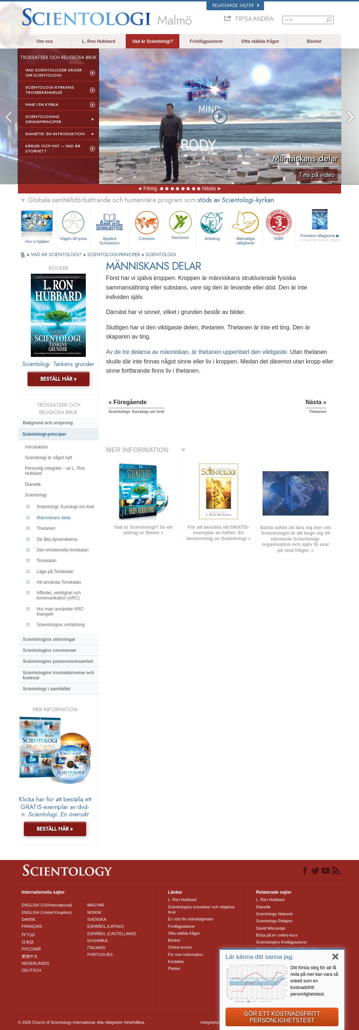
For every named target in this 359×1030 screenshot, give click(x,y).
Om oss (45, 41)
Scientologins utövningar (49, 639)
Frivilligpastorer (206, 41)
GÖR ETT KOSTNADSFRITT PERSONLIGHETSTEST (282, 1017)
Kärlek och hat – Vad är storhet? (52, 148)
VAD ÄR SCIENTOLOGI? (57, 254)
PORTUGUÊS (100, 954)
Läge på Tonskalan (55, 571)
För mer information (185, 954)
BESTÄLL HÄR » (58, 379)
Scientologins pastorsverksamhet (58, 661)
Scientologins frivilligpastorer (281, 942)
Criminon (147, 225)
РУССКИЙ (31, 949)
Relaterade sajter (235, 5)
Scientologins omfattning (61, 624)
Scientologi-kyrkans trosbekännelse (49, 89)
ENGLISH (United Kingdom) (47, 912)
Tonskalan (46, 560)
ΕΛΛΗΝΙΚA (97, 940)
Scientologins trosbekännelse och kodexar (58, 675)
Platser (174, 968)
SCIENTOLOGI (161, 254)
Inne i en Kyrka (41, 104)
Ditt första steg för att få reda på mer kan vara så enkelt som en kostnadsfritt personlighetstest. (314, 981)
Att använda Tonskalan (59, 582)
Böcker (314, 41)
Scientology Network (274, 914)
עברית (28, 934)
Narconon (180, 224)
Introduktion (36, 447)
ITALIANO (96, 947)
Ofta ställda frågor (260, 41)
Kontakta (176, 961)
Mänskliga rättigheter (245, 226)
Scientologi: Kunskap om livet (65, 506)
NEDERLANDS (35, 963)
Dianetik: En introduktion (55, 134)
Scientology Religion (274, 921)
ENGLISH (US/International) (47, 905)
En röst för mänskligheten (191, 919)
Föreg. (150, 188)
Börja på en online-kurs (276, 935)
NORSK (94, 912)
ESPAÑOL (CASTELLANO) (111, 933)
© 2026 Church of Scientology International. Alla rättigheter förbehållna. (81, 1022)
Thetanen (46, 528)
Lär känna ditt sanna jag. (260, 956)
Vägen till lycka (73, 225)
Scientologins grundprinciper (43, 119)
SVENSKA (96, 919)
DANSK (29, 919)
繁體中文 (30, 956)
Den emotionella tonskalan (62, 550)
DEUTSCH (31, 970)
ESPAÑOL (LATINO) (105, 926)
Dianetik (33, 484)
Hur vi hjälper (37, 241)
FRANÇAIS (32, 926)
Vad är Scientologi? (152, 41)
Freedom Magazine (320, 237)
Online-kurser (180, 947)
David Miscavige (270, 928)
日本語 (28, 942)
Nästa (209, 188)
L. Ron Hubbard (98, 41)
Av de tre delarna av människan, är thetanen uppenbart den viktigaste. (198, 352)
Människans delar (54, 517)
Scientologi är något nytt (48, 457)
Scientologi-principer (44, 434)
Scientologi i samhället (46, 688)
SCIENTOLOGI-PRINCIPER (114, 254)
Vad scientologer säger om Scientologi (53, 72)
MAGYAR (96, 905)
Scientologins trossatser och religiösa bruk (201, 909)
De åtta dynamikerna (57, 539)
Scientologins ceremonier (50, 650)
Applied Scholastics (109, 226)
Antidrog (212, 225)
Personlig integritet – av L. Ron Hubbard (55, 471)
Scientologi (36, 495)
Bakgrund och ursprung (48, 422)
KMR (279, 225)
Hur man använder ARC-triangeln (61, 611)
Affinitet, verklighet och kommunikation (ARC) (59, 595)
